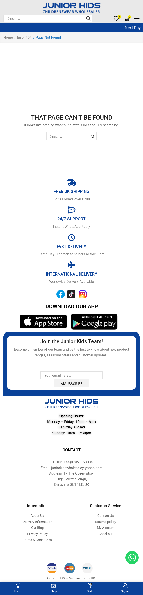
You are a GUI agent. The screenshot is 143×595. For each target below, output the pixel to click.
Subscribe (71, 384)
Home (8, 37)
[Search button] (88, 18)
